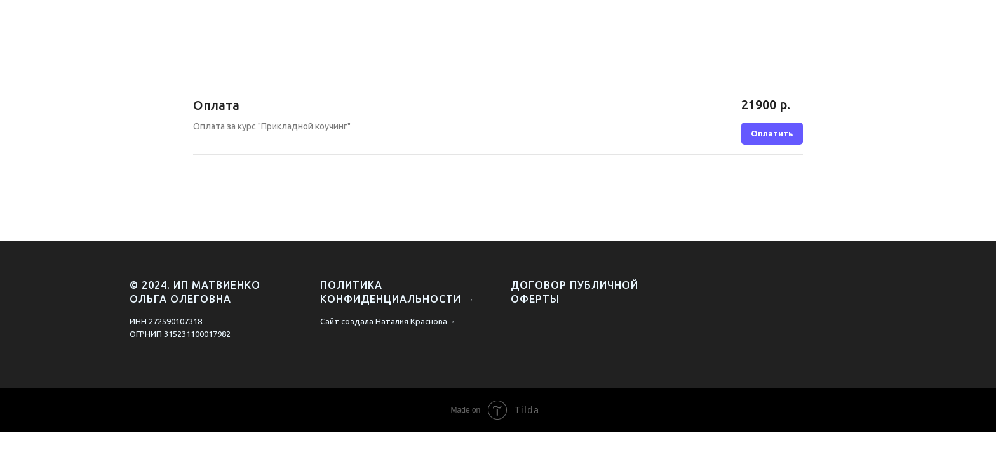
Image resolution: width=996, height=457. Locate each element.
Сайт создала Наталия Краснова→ (387, 321)
